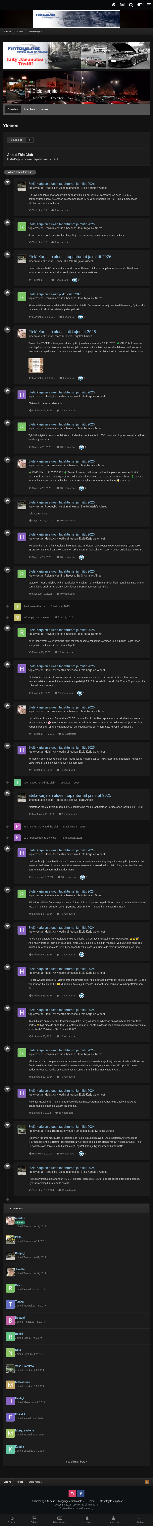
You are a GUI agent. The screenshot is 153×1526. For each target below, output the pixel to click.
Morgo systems (25, 1430)
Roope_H (50, 187)
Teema (91, 1501)
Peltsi (18, 1237)
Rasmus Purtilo (32, 826)
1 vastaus (66, 316)
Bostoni (20, 1317)
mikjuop (28, 617)
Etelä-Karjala (44, 91)
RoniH (19, 1333)
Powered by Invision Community (77, 1508)
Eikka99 (20, 1414)
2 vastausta (59, 210)
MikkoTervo (22, 1382)
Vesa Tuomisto (54, 1130)
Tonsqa (19, 1301)
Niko (18, 1349)
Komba (19, 1446)
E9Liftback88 (31, 837)
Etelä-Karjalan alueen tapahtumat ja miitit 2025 (61, 392)
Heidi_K (49, 396)
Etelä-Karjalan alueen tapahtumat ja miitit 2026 (61, 184)
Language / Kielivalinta (71, 1501)
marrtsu (60, 336)
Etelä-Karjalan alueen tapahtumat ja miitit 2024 (61, 850)
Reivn (48, 228)
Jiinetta (20, 1269)
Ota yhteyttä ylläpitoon (111, 1501)
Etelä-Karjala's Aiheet (94, 187)
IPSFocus (50, 1501)
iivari (26, 606)
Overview (13, 109)
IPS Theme (35, 1501)
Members (29, 109)
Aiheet (45, 109)
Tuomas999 (30, 782)
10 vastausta (66, 410)
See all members (76, 1461)
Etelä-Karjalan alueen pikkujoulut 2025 (55, 294)
